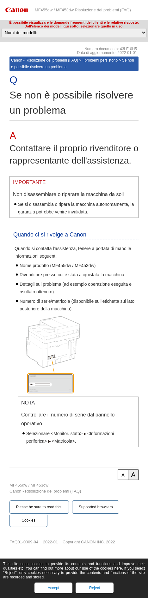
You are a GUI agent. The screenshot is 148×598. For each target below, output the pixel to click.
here (118, 568)
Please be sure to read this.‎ (39, 507)
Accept (53, 588)
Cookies (28, 520)
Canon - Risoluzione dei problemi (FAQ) (44, 60)
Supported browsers (96, 507)
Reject (94, 588)
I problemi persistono (100, 60)
